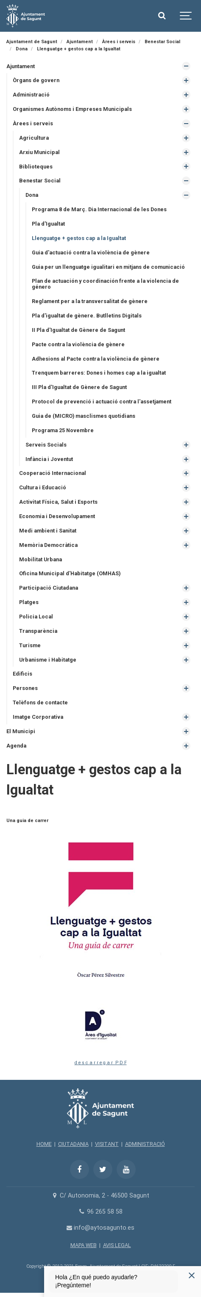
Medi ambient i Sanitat (47, 530)
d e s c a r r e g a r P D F (101, 1062)
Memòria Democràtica (48, 545)
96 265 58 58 (100, 1211)
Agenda (16, 745)
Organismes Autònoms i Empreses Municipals (72, 109)
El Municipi (20, 731)
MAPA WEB (83, 1245)
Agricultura (34, 138)
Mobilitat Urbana (40, 559)
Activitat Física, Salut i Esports (58, 502)
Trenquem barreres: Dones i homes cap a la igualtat (99, 373)
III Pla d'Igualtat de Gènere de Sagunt (79, 387)
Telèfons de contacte (40, 702)
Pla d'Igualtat (48, 224)
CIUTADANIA (73, 1144)
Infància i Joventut (49, 459)
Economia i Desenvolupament (57, 516)
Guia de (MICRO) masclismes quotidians (83, 416)
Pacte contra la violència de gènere (78, 344)
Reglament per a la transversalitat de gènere (90, 301)
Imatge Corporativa (38, 717)
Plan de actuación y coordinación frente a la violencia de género (105, 284)
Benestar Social (40, 180)
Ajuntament (20, 66)
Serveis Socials (46, 445)
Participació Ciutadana (48, 588)
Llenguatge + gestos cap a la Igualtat (79, 238)
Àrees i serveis (33, 123)
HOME (44, 1144)
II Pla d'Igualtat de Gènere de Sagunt (78, 330)
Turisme (30, 645)
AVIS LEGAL (117, 1245)
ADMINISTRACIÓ (145, 1144)
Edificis (22, 674)
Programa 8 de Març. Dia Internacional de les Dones (99, 209)
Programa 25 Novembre (63, 430)
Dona (31, 195)
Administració (31, 94)
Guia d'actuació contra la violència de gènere (91, 252)
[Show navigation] (186, 16)
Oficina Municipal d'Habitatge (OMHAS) (69, 573)
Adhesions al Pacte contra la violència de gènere (95, 359)
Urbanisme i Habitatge (47, 660)
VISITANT (107, 1144)
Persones (25, 688)
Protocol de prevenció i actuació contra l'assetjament (101, 401)
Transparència (38, 631)
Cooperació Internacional (52, 473)
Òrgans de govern (36, 80)
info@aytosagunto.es (101, 1227)
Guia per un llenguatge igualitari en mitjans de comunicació (108, 267)
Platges (29, 602)
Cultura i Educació (42, 487)
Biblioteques (36, 166)
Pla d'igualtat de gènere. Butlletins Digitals (87, 315)
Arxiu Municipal (39, 152)
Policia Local (36, 616)
